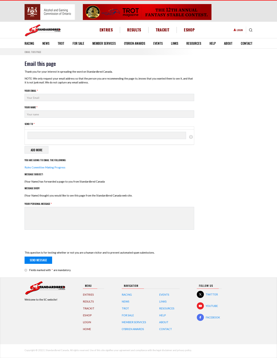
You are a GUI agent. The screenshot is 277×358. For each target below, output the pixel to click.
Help (213, 43)
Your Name (31, 107)
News (45, 43)
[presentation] (51, 241)
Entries (106, 30)
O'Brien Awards (134, 43)
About (228, 43)
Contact (246, 43)
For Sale (78, 43)
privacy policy (184, 350)
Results (134, 30)
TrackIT (163, 30)
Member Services (104, 43)
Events (158, 43)
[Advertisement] (226, 113)
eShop (189, 30)
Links (174, 43)
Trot (61, 43)
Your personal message (38, 204)
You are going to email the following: (45, 160)
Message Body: (32, 188)
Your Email (31, 90)
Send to (30, 124)
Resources (193, 43)
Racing (29, 43)
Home (87, 329)
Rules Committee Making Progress (45, 167)
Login (240, 30)
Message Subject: (34, 174)
